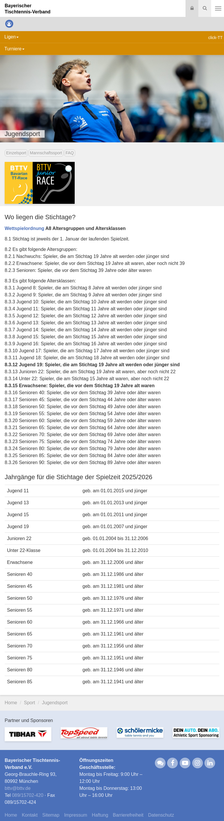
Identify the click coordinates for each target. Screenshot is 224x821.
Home (11, 702)
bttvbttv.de (18, 788)
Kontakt (30, 815)
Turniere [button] (14, 48)
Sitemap (51, 815)
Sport (29, 702)
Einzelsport (16, 153)
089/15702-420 (27, 795)
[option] (28, 737)
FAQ (70, 153)
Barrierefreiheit (128, 815)
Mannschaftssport (46, 153)
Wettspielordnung (24, 228)
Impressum (75, 815)
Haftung (100, 815)
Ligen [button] (11, 36)
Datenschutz (161, 815)
